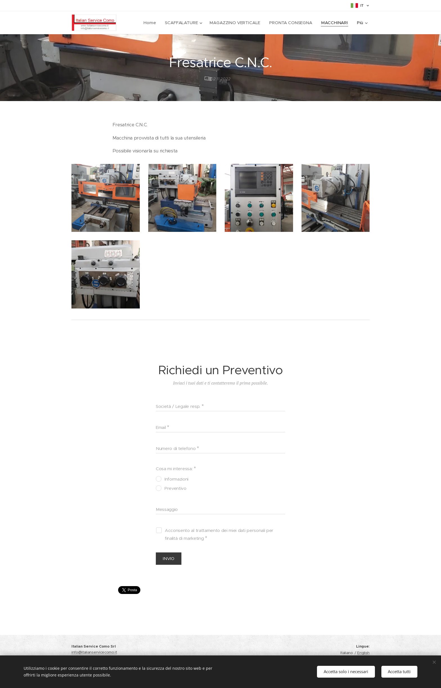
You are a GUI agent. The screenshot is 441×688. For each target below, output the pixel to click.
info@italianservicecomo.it (94, 652)
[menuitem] (148, 23)
